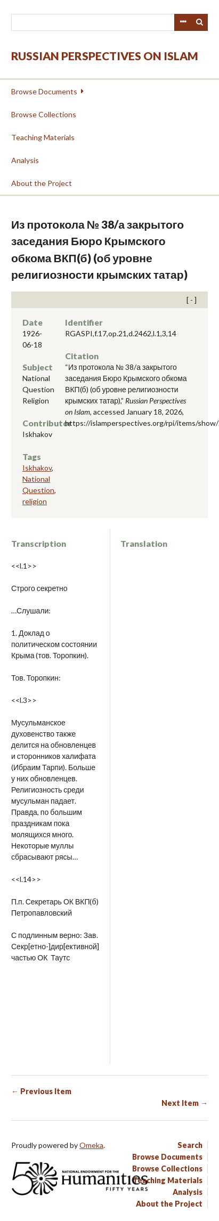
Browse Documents (44, 91)
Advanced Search (182, 22)
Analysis (25, 160)
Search (199, 22)
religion (34, 501)
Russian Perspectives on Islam (104, 55)
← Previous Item (41, 1091)
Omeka (91, 1145)
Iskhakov (37, 467)
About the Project (41, 183)
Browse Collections (43, 114)
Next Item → (184, 1102)
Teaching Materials (43, 137)
